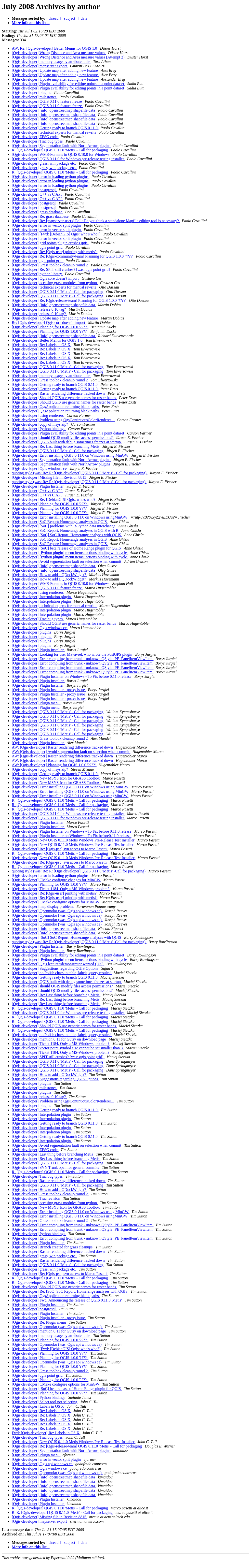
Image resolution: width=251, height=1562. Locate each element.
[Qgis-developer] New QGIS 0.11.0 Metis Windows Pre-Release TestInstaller (73, 844)
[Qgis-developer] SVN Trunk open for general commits (56, 1167)
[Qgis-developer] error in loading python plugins (50, 176)
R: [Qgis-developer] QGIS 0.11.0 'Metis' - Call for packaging (60, 150)
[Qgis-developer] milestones (34, 97)
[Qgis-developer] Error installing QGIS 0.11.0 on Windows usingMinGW (70, 517)
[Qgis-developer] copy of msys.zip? (40, 424)
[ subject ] (70, 18)
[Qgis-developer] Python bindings (39, 429)
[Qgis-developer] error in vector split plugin (47, 225)
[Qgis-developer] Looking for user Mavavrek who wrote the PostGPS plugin (72, 654)
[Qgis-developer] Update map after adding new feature (55, 70)
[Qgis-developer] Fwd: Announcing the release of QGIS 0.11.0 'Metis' (67, 1300)
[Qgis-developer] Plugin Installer (38, 486)
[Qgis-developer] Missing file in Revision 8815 (49, 477)
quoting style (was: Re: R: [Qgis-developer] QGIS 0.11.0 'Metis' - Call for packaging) (79, 473)
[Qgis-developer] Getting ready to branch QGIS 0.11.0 (55, 128)
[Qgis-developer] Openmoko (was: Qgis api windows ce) (57, 911)
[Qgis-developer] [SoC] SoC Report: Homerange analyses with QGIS (67, 535)
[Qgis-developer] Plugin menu (36, 703)
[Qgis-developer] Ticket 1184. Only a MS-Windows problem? (61, 889)
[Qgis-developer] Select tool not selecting (45, 1402)
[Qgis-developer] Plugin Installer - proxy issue (49, 690)
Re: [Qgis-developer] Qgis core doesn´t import (49, 322)
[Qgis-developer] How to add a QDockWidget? (49, 575)
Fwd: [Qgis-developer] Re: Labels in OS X (46, 1433)
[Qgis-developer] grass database (37, 212)
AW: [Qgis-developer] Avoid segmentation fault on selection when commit (71, 752)
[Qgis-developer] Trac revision (36, 1198)
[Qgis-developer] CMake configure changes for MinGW (56, 880)
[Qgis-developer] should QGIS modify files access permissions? (63, 437)
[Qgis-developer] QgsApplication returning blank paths (56, 407)
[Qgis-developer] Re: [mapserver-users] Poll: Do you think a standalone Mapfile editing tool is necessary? (96, 221)
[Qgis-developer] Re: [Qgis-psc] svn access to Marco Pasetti (60, 849)
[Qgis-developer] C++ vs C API (37, 194)
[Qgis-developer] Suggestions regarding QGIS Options (55, 968)
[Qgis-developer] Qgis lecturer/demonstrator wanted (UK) (58, 964)
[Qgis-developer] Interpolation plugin (42, 597)
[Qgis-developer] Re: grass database (40, 216)
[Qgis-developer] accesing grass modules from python (55, 283)
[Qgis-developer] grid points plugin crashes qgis (50, 243)
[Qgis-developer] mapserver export (40, 66)
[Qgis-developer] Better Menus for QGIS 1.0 (47, 340)
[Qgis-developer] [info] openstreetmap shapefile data (54, 110)
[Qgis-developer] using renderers (38, 415)
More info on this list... (31, 23)
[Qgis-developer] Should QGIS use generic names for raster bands (64, 398)
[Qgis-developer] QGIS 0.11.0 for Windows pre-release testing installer (68, 159)
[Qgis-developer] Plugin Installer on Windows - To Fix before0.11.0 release (72, 836)
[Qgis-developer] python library (37, 274)
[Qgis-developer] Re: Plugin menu (39, 1322)
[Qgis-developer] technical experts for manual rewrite (54, 132)
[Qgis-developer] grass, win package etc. (44, 163)
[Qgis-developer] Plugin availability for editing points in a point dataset (68, 84)
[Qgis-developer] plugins (32, 92)
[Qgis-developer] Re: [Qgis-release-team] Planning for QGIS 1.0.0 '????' (69, 300)
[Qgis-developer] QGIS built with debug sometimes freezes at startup (67, 442)
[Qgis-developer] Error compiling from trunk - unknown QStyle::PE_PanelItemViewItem (83, 659)
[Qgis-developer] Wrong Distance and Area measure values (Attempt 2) (68, 57)
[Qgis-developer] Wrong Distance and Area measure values (59, 53)
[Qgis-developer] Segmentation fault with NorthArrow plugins (61, 146)
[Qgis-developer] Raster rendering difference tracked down (59, 393)
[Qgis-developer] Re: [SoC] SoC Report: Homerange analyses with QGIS (70, 1291)
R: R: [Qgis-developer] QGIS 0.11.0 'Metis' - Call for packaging (63, 1512)
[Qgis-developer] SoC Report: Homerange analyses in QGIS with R (65, 530)
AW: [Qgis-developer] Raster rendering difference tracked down (63, 747)
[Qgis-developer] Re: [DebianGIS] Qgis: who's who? (54, 499)
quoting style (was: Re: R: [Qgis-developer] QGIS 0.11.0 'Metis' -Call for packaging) (79, 482)
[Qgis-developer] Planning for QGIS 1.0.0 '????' (50, 327)
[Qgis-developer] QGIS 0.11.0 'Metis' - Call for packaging (58, 291)
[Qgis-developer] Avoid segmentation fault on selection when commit (67, 561)
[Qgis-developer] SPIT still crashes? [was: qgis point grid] (58, 1057)
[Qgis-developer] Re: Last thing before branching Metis (56, 446)
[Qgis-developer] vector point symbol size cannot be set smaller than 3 (68, 1048)
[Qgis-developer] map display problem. (43, 906)
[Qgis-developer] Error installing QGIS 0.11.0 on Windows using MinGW (70, 455)
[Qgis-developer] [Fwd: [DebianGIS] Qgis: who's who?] (56, 234)
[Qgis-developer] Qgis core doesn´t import (46, 278)
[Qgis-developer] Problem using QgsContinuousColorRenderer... (63, 420)
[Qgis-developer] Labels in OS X (38, 1406)
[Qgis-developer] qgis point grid (38, 247)
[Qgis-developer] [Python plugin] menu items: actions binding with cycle (70, 552)
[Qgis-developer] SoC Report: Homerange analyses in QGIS (60, 522)
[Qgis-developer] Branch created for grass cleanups (52, 1247)
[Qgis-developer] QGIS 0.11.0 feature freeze (47, 101)
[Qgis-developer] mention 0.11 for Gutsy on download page (59, 1039)
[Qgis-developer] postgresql (34, 190)
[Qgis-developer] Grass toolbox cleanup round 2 (50, 265)
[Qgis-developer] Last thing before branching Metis (53, 1154)
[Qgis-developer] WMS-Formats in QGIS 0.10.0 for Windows (61, 154)
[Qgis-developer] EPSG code (35, 137)
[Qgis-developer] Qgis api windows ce (42, 1464)
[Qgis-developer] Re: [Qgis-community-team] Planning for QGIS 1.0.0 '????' (73, 256)
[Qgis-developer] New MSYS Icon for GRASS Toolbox (56, 778)
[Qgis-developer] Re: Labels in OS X (41, 345)
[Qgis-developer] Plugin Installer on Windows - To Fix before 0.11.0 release (72, 676)
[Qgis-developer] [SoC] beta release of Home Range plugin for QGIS (67, 548)
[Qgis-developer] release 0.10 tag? (39, 309)
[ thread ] (53, 18)
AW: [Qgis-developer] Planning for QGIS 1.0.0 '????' (54, 765)
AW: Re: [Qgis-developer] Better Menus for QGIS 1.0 (55, 48)
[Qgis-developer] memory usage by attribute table (51, 61)
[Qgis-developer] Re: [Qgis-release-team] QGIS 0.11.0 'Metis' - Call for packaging (77, 1446)
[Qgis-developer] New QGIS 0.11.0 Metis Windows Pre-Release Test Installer (73, 840)
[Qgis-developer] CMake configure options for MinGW (56, 902)
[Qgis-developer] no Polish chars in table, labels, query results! (62, 973)
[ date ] (84, 18)
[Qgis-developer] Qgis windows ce (40, 468)
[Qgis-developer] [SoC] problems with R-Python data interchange (64, 526)
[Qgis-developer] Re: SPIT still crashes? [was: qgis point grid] (61, 269)
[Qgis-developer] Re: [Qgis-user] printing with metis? (54, 252)
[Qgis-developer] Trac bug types (38, 141)
